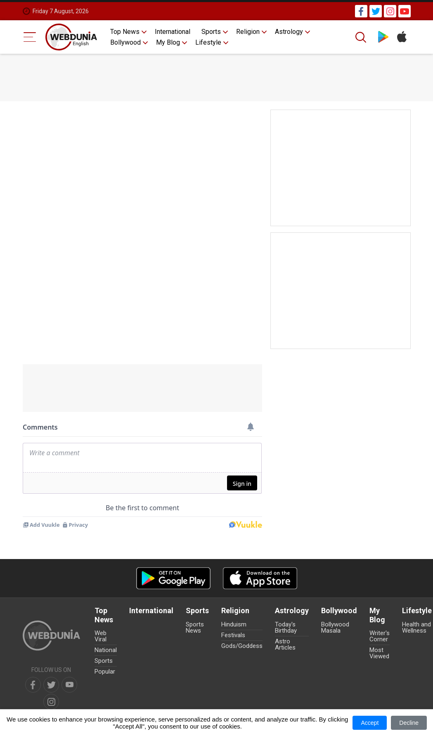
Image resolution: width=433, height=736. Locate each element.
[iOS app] (260, 578)
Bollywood (125, 42)
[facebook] (33, 684)
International (172, 32)
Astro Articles (285, 644)
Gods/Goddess (242, 646)
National (106, 650)
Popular (105, 671)
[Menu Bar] (30, 37)
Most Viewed (379, 653)
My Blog (168, 42)
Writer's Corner (379, 636)
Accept (370, 722)
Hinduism (233, 624)
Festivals (233, 635)
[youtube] (69, 684)
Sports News (195, 627)
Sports (211, 32)
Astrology (289, 32)
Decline (409, 722)
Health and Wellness (416, 627)
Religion (248, 32)
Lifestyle (208, 42)
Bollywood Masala (335, 627)
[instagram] (51, 701)
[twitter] (51, 684)
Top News (125, 32)
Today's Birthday (286, 627)
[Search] (361, 37)
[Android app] (173, 578)
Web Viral (100, 636)
